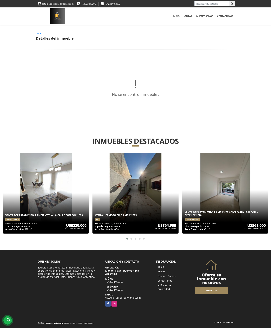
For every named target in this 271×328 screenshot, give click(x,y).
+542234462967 (89, 3)
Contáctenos (225, 16)
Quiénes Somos (204, 16)
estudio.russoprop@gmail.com (58, 3)
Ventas (188, 16)
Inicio (176, 16)
